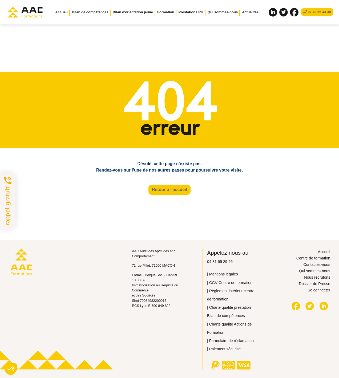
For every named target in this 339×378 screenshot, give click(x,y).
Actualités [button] (250, 12)
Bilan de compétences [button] (90, 12)
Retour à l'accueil (169, 189)
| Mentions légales (222, 274)
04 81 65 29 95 (220, 261)
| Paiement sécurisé (224, 349)
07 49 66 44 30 (317, 12)
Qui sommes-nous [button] (223, 12)
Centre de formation (313, 258)
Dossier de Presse (314, 284)
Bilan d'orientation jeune (133, 12)
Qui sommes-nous (314, 271)
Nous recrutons (317, 277)
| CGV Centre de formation (229, 283)
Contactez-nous (316, 264)
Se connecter (319, 290)
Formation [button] (165, 12)
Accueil (61, 12)
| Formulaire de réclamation (230, 341)
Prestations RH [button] (191, 12)
